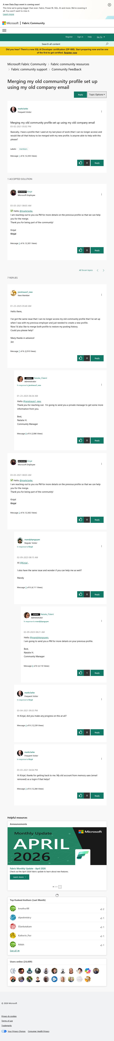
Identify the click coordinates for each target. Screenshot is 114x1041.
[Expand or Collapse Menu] (4, 30)
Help (90, 36)
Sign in (80, 36)
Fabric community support (29, 69)
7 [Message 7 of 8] (19, 351)
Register (69, 36)
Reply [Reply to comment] (97, 250)
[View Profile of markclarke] (23, 108)
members (23, 149)
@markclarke (26, 210)
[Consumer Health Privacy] (38, 1031)
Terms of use (7, 1020)
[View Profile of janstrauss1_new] (25, 291)
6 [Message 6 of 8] (32, 666)
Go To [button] (99, 37)
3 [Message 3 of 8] (26, 788)
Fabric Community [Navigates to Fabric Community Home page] (33, 23)
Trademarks (6, 1025)
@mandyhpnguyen (39, 637)
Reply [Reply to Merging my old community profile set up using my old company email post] (97, 163)
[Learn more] (19, 877)
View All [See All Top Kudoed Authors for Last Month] (15, 950)
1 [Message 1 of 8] (19, 156)
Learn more (8, 14)
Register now (70, 52)
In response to (29, 385)
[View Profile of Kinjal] (29, 191)
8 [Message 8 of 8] (26, 433)
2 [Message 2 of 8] (19, 243)
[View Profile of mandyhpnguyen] (32, 539)
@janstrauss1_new (32, 401)
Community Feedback (66, 69)
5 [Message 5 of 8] (26, 587)
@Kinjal (24, 562)
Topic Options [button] (96, 94)
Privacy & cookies (9, 1016)
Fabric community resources (70, 64)
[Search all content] (75, 44)
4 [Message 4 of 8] (26, 725)
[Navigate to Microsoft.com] (10, 23)
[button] (80, 95)
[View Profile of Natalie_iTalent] (40, 377)
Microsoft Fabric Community (26, 64)
